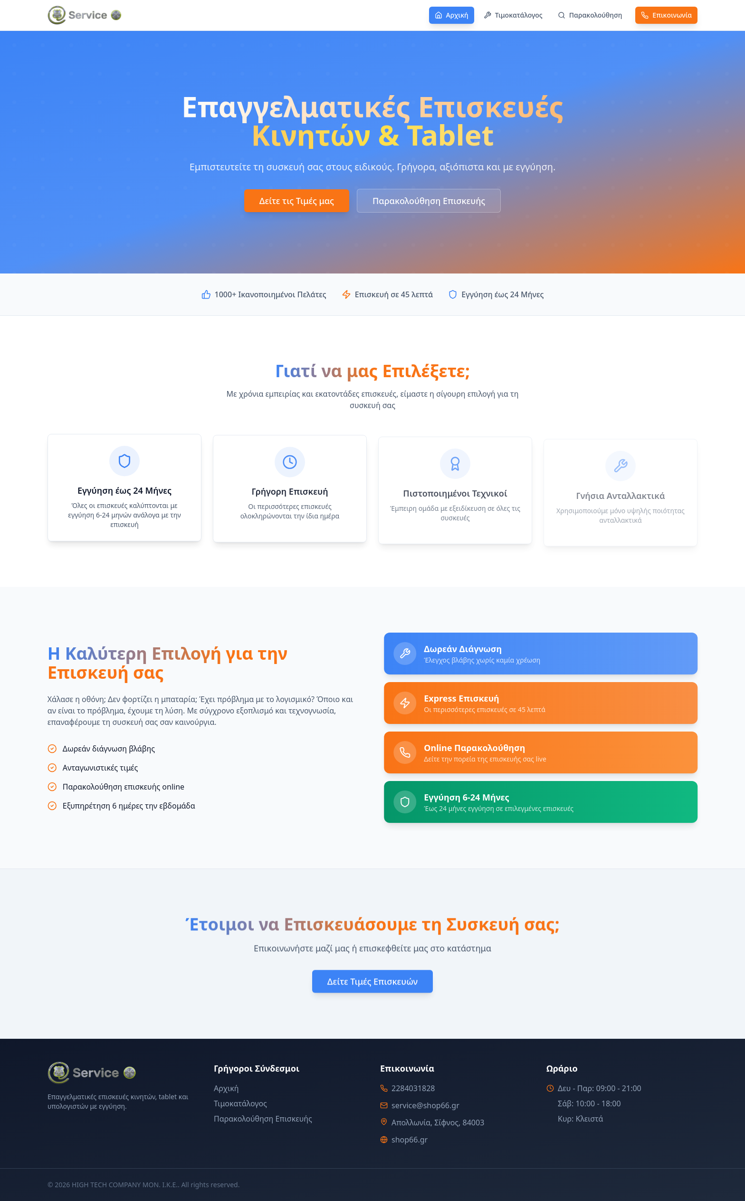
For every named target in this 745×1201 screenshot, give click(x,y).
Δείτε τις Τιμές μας (296, 200)
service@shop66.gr (425, 1105)
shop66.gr (410, 1139)
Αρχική (226, 1088)
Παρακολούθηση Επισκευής (428, 200)
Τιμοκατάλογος (240, 1103)
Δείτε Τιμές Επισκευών (372, 983)
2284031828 (413, 1088)
